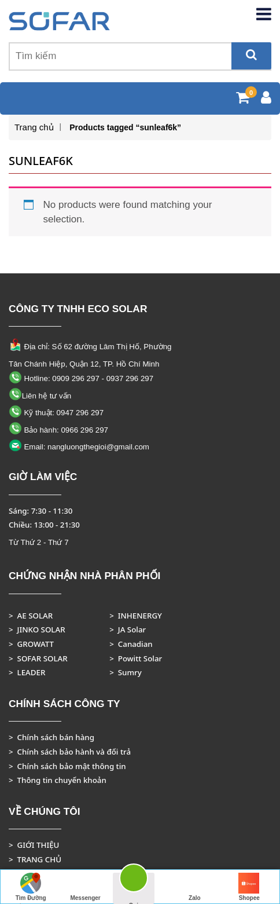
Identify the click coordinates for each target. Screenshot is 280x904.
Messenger (85, 887)
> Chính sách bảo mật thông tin (67, 766)
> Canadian (130, 644)
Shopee (249, 887)
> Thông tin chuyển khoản (57, 780)
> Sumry (125, 672)
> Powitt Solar (135, 658)
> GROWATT (31, 644)
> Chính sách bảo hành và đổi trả (70, 751)
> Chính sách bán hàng (51, 737)
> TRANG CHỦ (35, 859)
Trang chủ (34, 127)
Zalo (194, 887)
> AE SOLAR (31, 615)
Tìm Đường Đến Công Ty (31, 888)
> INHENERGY (135, 615)
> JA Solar (127, 629)
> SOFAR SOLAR (38, 658)
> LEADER (27, 672)
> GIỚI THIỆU (34, 845)
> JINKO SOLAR (37, 629)
